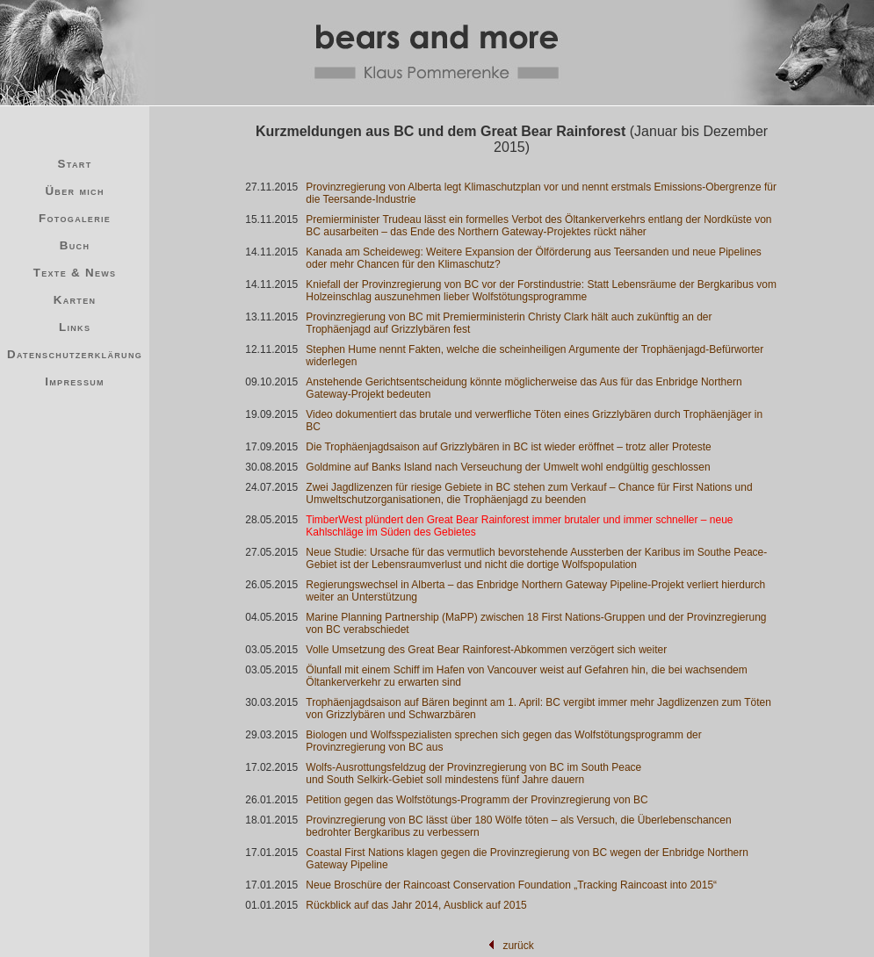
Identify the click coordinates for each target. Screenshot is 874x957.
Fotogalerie (75, 218)
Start (75, 163)
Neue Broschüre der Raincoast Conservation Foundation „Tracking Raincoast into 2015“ (511, 885)
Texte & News (75, 272)
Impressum (75, 381)
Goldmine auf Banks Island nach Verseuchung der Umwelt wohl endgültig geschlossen (508, 467)
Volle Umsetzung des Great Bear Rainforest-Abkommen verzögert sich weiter (486, 650)
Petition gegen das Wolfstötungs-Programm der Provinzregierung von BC (476, 800)
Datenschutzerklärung (74, 354)
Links (74, 327)
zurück (517, 945)
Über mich (74, 191)
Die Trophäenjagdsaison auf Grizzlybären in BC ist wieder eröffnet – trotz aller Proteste (508, 447)
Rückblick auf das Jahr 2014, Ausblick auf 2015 (416, 905)
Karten (75, 299)
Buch (75, 245)
